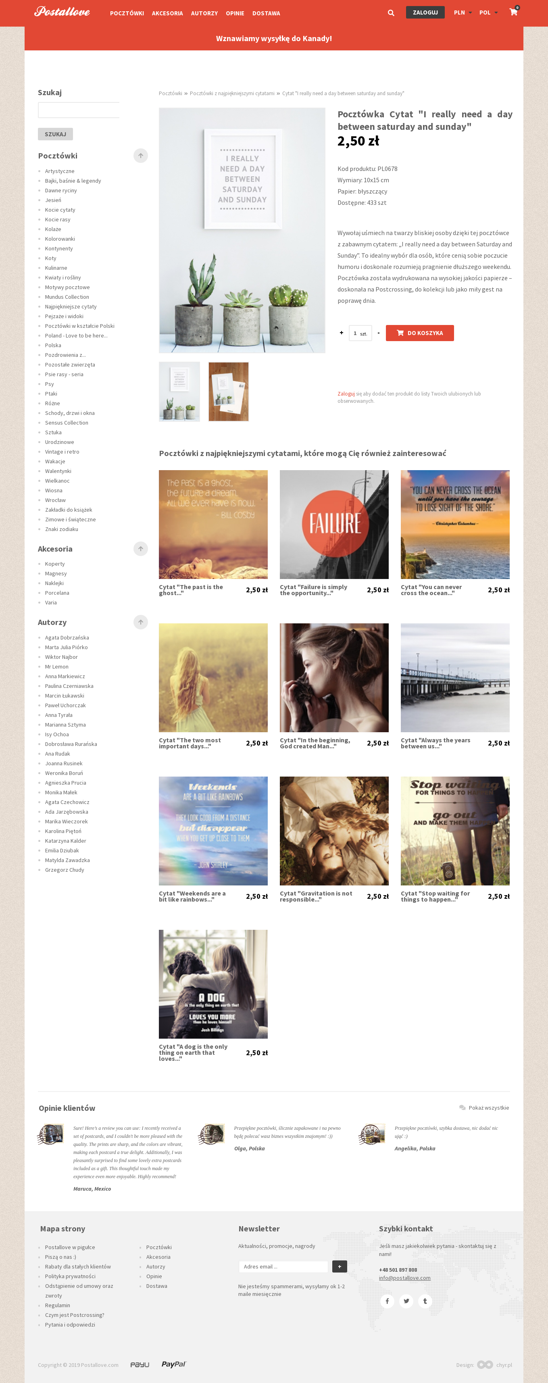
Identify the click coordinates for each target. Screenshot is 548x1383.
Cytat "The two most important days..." (190, 743)
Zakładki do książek (68, 509)
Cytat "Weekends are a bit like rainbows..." (192, 896)
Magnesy (56, 573)
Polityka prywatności (70, 1276)
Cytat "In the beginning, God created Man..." (315, 743)
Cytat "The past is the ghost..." (191, 590)
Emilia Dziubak (62, 850)
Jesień (53, 200)
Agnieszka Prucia (65, 782)
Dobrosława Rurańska (71, 744)
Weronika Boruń (64, 773)
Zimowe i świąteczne (70, 519)
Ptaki (51, 393)
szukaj (55, 134)
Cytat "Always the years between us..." (436, 743)
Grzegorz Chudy (64, 869)
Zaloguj (425, 12)
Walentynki (58, 471)
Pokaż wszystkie (484, 1107)
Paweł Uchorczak (65, 705)
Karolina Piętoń (63, 831)
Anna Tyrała (59, 715)
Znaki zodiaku (61, 529)
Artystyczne (60, 171)
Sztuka (53, 432)
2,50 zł (257, 590)
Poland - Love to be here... (76, 335)
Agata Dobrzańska (67, 637)
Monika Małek (61, 792)
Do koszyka (420, 333)
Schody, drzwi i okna (70, 413)
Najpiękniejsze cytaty (71, 306)
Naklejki (54, 583)
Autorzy (204, 13)
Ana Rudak (57, 753)
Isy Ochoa (57, 734)
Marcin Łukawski (64, 695)
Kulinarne (56, 267)
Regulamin (57, 1305)
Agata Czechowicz (67, 802)
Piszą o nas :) (60, 1256)
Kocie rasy (58, 219)
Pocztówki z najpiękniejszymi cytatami (232, 93)
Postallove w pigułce (70, 1247)
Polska (53, 345)
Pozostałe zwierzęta (70, 364)
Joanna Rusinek (64, 763)
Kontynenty (59, 248)
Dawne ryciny (61, 190)
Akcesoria (167, 13)
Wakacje (55, 461)
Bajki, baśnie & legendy (73, 180)
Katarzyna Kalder (65, 840)
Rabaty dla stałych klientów (78, 1266)
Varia (51, 602)
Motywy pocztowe (67, 287)
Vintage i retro (62, 451)
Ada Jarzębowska (66, 811)
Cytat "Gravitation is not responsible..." (316, 896)
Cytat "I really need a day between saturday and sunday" (343, 93)
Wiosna (54, 490)
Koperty (55, 563)
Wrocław (55, 500)
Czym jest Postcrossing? (74, 1314)
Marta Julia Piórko (66, 647)
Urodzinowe (59, 442)
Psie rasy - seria (64, 374)
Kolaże (53, 229)
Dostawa (266, 13)
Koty (50, 258)
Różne (52, 403)
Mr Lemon (57, 666)
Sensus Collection (66, 422)
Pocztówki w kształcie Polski (80, 325)
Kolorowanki (60, 238)
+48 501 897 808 (398, 1269)
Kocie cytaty (60, 209)
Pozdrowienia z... (65, 354)
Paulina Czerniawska (69, 685)
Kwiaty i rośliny (63, 277)
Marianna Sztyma (65, 724)
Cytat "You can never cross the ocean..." (431, 590)
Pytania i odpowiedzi (70, 1324)
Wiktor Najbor (61, 656)
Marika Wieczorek (66, 821)
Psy (49, 383)
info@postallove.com (405, 1277)
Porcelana (57, 592)
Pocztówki (127, 13)
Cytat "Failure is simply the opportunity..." (313, 590)
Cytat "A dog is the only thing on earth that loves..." (193, 1052)
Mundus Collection (67, 296)
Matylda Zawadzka (67, 860)
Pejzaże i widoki (64, 316)
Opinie (235, 13)
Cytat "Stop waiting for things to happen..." (435, 896)
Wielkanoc (57, 480)
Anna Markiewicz (65, 676)
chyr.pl (494, 1364)
